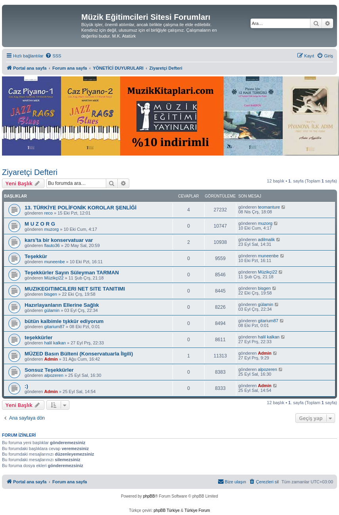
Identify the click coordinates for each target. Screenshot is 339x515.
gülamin (52, 310)
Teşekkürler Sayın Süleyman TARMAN (72, 273)
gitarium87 (54, 326)
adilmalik (266, 239)
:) (26, 386)
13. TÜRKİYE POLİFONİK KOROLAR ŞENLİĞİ (80, 208)
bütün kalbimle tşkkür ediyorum (64, 321)
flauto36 (52, 245)
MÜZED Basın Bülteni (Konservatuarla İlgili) (79, 354)
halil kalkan (55, 342)
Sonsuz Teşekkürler (49, 370)
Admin (51, 359)
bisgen (50, 294)
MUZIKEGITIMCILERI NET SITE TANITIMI (75, 289)
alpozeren (53, 375)
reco (48, 213)
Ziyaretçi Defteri (29, 172)
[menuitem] (53, 56)
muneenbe (54, 261)
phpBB (149, 496)
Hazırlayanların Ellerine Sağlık (62, 305)
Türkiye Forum (197, 510)
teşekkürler (38, 337)
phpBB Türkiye (167, 510)
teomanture (269, 207)
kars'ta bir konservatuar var (59, 240)
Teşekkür (36, 256)
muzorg (51, 229)
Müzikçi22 (54, 278)
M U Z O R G (40, 224)
